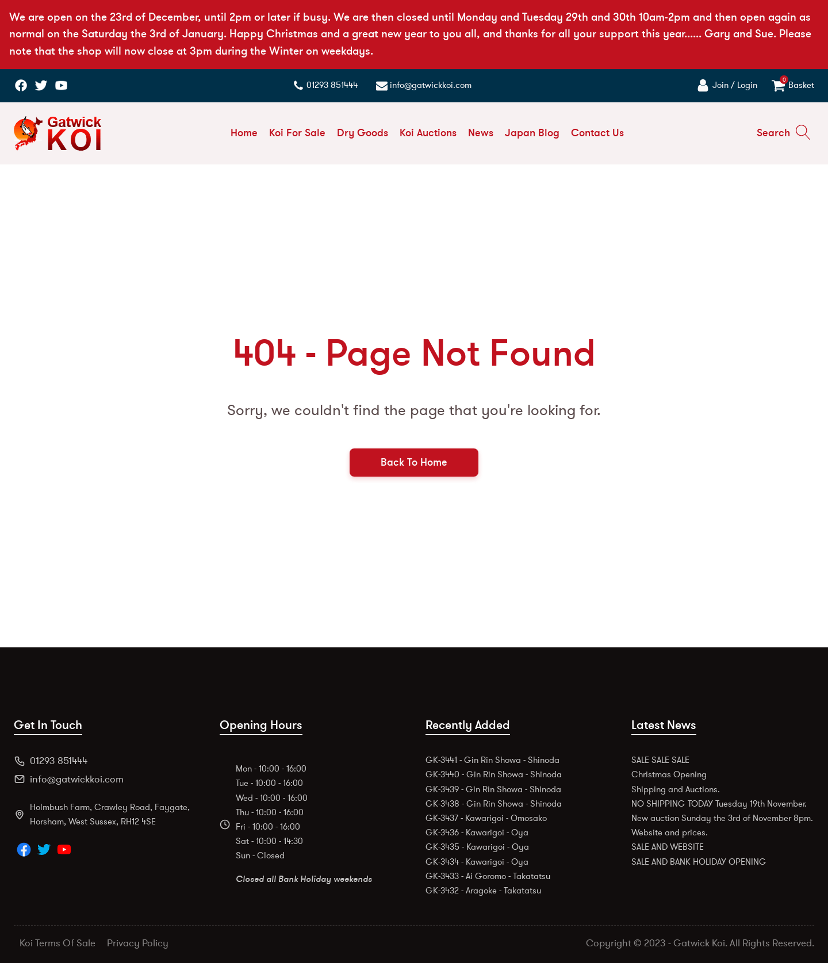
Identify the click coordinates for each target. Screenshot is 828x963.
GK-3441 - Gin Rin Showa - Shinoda (492, 760)
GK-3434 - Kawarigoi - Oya (476, 862)
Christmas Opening (669, 774)
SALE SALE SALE (660, 760)
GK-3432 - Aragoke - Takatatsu (483, 890)
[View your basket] (792, 85)
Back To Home (414, 462)
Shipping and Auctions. (675, 789)
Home (244, 133)
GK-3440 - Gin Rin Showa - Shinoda (493, 774)
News (480, 133)
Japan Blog (532, 133)
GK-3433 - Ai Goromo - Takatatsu (487, 876)
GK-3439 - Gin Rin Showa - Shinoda (493, 789)
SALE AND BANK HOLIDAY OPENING (698, 862)
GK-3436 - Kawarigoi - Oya (476, 832)
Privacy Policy (137, 943)
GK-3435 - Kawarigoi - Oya (477, 847)
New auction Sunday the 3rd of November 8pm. (722, 818)
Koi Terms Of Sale (57, 943)
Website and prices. (669, 832)
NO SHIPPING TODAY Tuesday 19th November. (719, 803)
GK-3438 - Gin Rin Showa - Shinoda (493, 803)
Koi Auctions (428, 133)
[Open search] (783, 133)
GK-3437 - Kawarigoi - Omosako (486, 818)
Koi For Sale (297, 133)
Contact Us (597, 133)
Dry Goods (362, 133)
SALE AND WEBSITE (667, 847)
